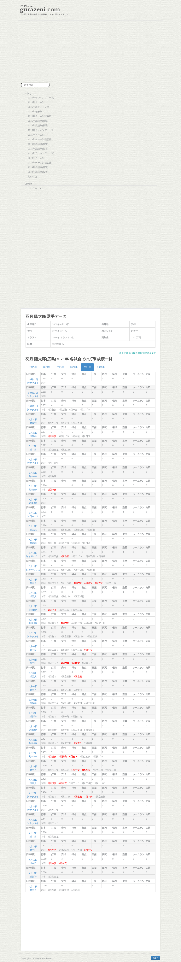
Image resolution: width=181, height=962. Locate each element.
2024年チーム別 (36, 157)
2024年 (46, 367)
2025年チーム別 (36, 134)
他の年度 (32, 176)
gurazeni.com (40, 9)
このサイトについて (35, 188)
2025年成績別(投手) (38, 148)
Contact (28, 183)
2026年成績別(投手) (38, 125)
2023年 (60, 367)
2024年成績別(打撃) (38, 167)
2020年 (101, 367)
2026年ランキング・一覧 (41, 97)
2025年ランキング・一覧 (41, 130)
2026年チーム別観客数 (39, 116)
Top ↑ (155, 957)
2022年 (74, 367)
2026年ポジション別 (38, 106)
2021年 (87, 367)
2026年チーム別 (36, 102)
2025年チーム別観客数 (39, 139)
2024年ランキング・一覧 (41, 153)
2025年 (33, 367)
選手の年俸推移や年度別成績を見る (137, 353)
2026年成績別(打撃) (38, 120)
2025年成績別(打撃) (38, 144)
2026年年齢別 (35, 111)
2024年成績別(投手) (38, 171)
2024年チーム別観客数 (39, 162)
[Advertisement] (90, 52)
